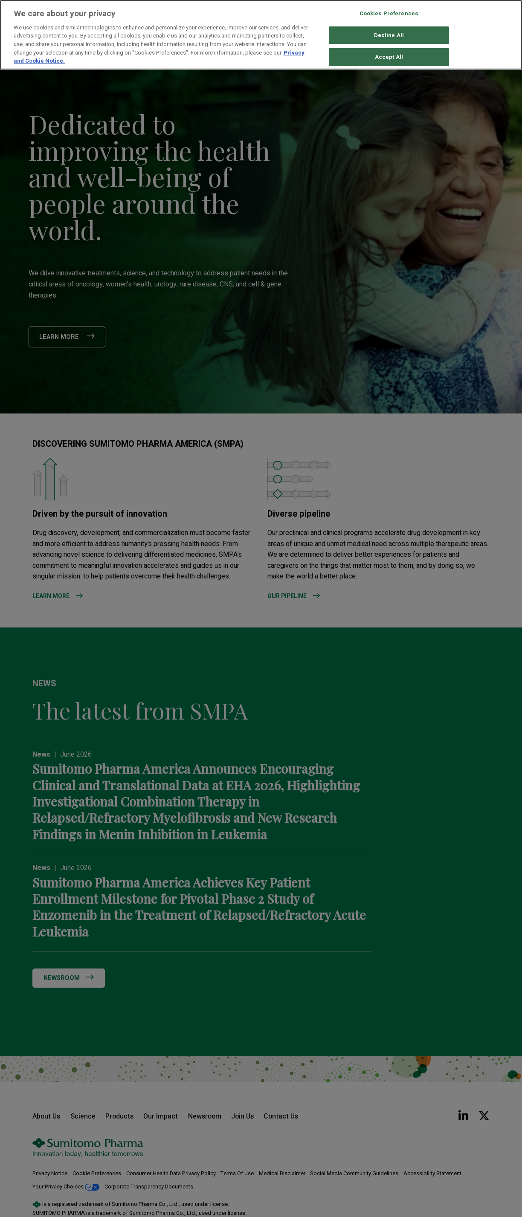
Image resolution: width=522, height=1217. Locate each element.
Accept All (389, 57)
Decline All (389, 35)
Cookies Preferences (389, 13)
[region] (261, 34)
